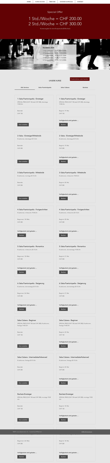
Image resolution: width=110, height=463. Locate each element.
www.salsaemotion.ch (22, 432)
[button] (23, 124)
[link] (25, 87)
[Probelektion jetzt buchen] (80, 79)
